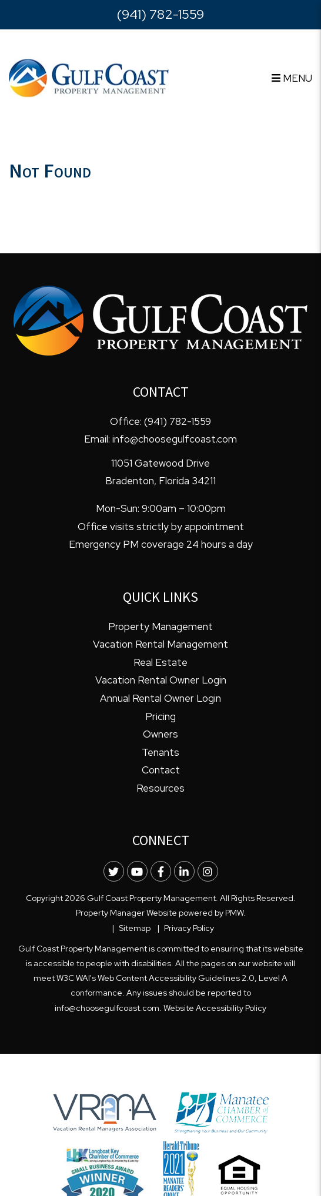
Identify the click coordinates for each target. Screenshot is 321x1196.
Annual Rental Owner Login (160, 698)
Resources (160, 788)
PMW (234, 912)
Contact (161, 769)
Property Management (160, 626)
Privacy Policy (189, 928)
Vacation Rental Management (160, 644)
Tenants (160, 752)
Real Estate (160, 662)
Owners (160, 734)
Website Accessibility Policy (214, 1008)
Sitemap (135, 928)
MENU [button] (292, 78)
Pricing (160, 716)
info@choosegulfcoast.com (174, 439)
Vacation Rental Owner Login (160, 680)
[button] (113, 871)
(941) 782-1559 (160, 14)
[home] (89, 77)
